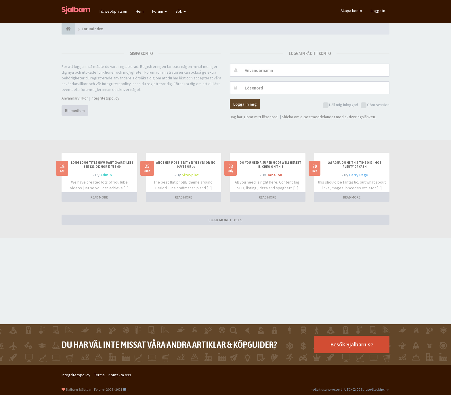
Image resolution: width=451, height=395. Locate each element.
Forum (159, 11)
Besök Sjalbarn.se (351, 344)
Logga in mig (245, 104)
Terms (99, 374)
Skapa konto (351, 10)
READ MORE (99, 197)
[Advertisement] (225, 281)
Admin (106, 175)
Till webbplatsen (113, 11)
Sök (180, 11)
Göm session (375, 105)
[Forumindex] (68, 29)
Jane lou (274, 175)
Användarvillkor (75, 98)
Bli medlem (75, 110)
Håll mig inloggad (340, 105)
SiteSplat (190, 175)
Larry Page (358, 175)
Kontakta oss (119, 374)
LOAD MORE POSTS (225, 219)
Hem (140, 11)
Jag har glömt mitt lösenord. (254, 116)
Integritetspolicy (105, 98)
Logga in (378, 10)
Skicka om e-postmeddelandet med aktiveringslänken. (329, 116)
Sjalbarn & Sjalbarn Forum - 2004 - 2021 (94, 389)
